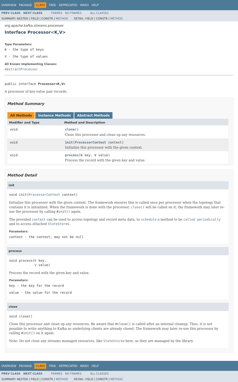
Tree (52, 5)
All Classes (99, 13)
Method (62, 18)
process (72, 155)
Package (25, 5)
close (70, 129)
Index (84, 5)
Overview (8, 5)
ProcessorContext (90, 142)
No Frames (73, 13)
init (69, 142)
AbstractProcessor (21, 69)
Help (95, 5)
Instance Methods (54, 115)
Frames (57, 13)
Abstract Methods (93, 115)
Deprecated (68, 5)
